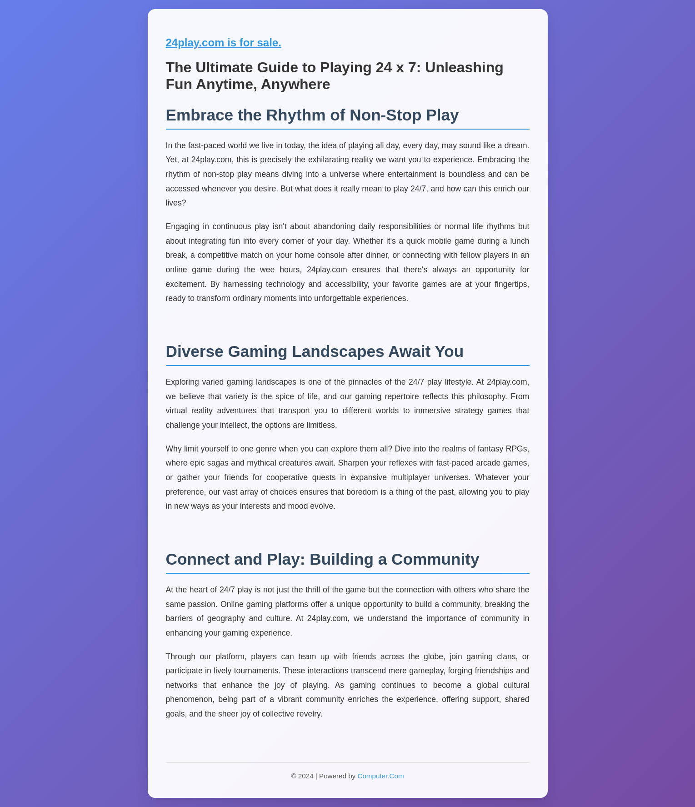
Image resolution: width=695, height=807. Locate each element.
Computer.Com (380, 776)
